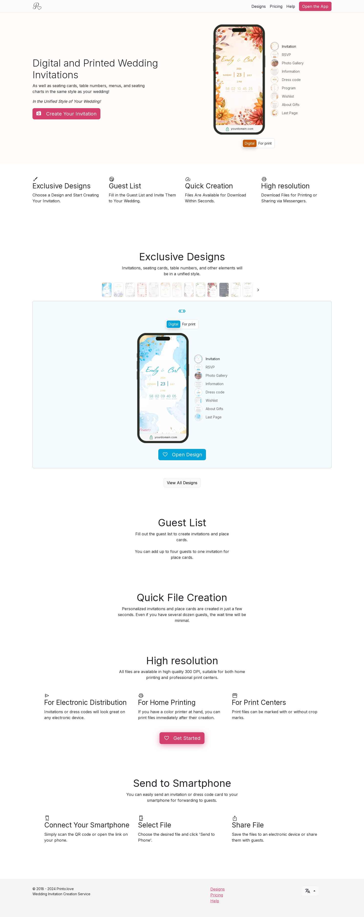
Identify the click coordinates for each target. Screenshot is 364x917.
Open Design (182, 455)
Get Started (182, 738)
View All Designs (182, 482)
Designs (258, 6)
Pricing (276, 6)
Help (290, 6)
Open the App (315, 6)
